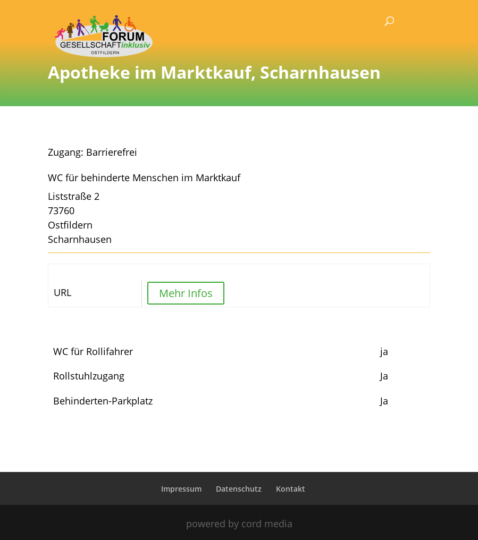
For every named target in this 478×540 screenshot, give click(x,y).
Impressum (181, 489)
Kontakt (290, 489)
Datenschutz (239, 489)
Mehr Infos (186, 293)
